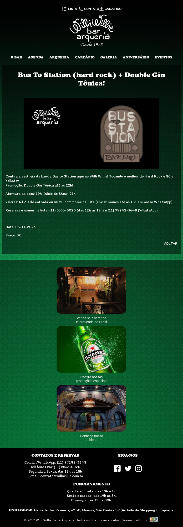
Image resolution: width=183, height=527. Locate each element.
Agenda (36, 57)
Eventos (163, 57)
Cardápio (85, 57)
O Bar (16, 57)
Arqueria (59, 57)
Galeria (108, 57)
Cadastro (110, 9)
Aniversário (136, 57)
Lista (69, 9)
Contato (88, 9)
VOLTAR (171, 243)
